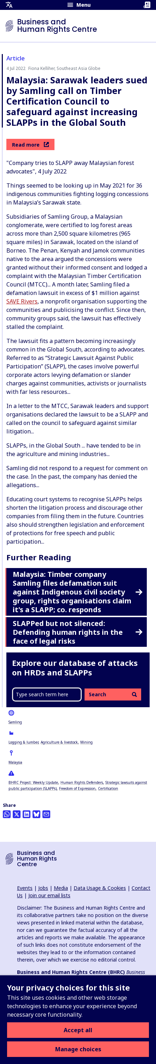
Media (61, 888)
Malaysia (15, 762)
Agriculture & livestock (59, 742)
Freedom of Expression (77, 788)
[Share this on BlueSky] (36, 814)
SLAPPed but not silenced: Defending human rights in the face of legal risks (78, 632)
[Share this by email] (46, 814)
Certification (108, 788)
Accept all (78, 1030)
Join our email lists (49, 895)
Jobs (43, 888)
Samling (15, 722)
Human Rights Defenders (81, 782)
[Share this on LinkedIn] (26, 814)
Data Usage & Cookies (100, 888)
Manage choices (78, 1049)
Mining (86, 742)
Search (113, 694)
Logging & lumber (23, 742)
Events (25, 888)
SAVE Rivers (21, 301)
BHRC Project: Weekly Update (33, 782)
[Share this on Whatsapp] (7, 814)
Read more (30, 144)
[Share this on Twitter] (17, 814)
